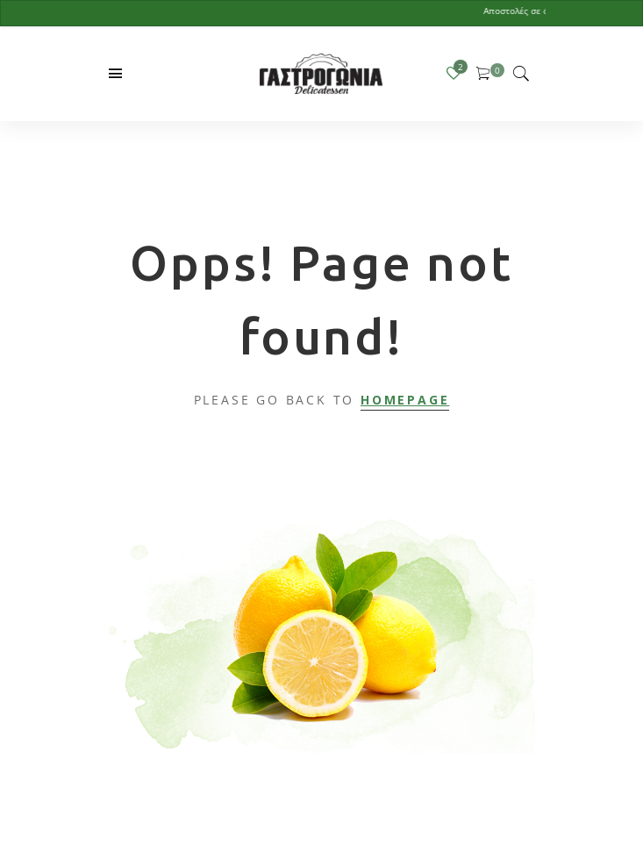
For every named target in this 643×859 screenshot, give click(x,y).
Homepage (405, 399)
